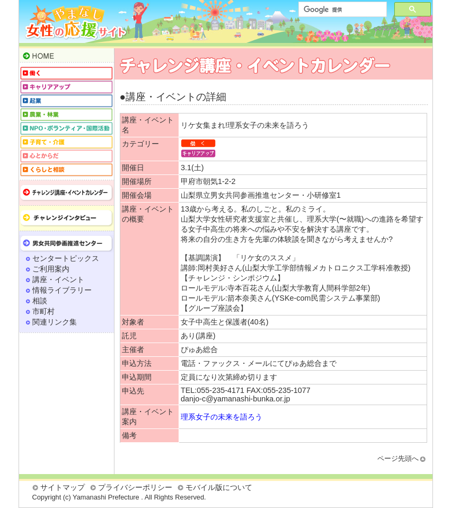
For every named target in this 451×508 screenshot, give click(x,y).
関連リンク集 (54, 322)
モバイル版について (218, 487)
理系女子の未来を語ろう (221, 417)
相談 (39, 300)
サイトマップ (62, 487)
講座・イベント (58, 279)
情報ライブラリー (62, 290)
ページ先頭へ (398, 458)
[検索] (341, 9)
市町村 (43, 311)
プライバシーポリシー (135, 487)
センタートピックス (65, 258)
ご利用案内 (50, 269)
